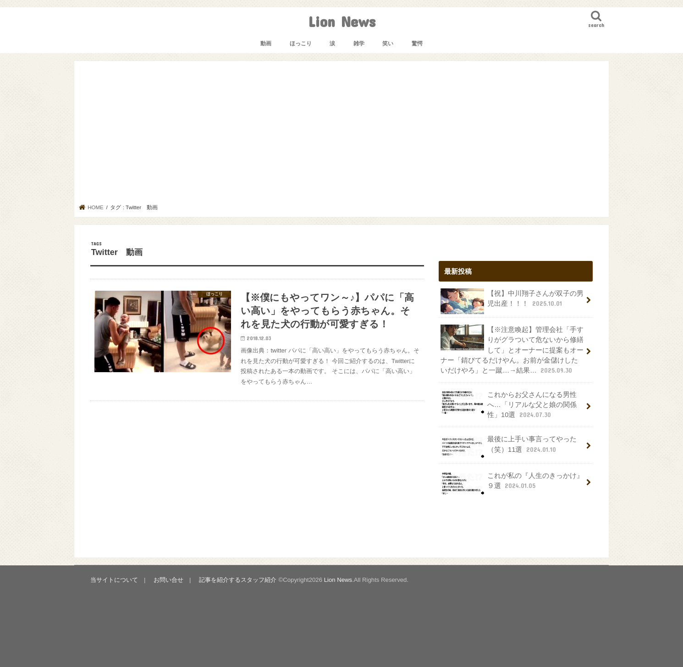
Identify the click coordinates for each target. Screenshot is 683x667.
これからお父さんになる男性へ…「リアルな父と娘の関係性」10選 (509, 404)
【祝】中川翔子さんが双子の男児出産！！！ (512, 301)
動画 (265, 43)
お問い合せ (168, 579)
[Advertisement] (342, 135)
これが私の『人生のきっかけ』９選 (512, 483)
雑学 (358, 43)
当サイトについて (114, 579)
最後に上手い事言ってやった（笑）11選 (509, 447)
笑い (387, 43)
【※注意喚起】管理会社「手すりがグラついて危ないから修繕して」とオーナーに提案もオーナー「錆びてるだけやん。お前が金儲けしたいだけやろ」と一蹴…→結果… (512, 350)
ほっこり (301, 43)
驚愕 (417, 43)
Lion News (341, 21)
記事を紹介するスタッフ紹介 (237, 579)
